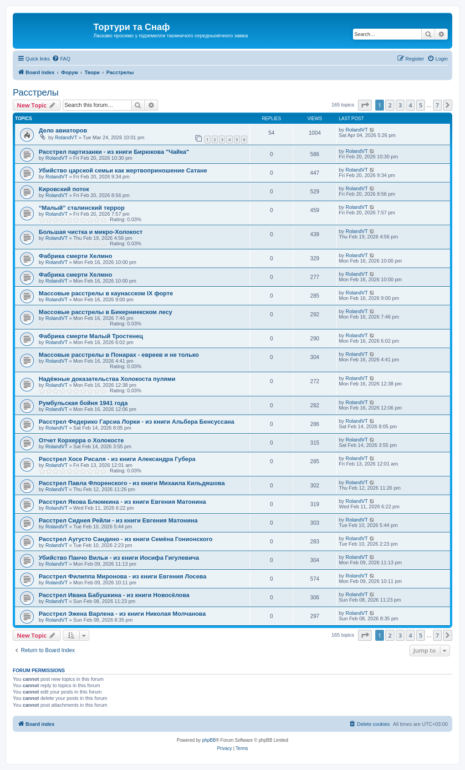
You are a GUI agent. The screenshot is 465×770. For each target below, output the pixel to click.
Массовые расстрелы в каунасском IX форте (106, 293)
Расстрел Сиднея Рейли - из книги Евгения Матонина (118, 520)
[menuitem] (61, 58)
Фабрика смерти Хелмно (75, 256)
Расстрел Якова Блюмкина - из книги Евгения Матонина (122, 501)
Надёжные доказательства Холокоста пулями (107, 378)
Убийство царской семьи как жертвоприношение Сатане (123, 170)
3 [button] (400, 105)
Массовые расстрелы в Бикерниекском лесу (105, 312)
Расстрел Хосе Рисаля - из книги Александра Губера (117, 459)
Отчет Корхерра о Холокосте (81, 440)
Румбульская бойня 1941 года (83, 403)
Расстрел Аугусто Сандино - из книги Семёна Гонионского (126, 539)
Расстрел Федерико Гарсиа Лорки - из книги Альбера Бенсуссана (136, 421)
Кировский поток (64, 189)
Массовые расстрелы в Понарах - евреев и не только (119, 354)
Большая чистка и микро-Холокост (91, 231)
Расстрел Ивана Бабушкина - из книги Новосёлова (114, 595)
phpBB (209, 740)
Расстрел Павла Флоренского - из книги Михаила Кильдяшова (132, 483)
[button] (365, 105)
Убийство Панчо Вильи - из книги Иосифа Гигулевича (119, 557)
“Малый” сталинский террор (81, 207)
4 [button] (410, 105)
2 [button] (389, 105)
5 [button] (420, 105)
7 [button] (437, 105)
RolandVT (66, 137)
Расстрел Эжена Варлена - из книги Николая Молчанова (122, 613)
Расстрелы (36, 92)
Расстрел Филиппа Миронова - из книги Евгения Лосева (122, 576)
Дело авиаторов (63, 130)
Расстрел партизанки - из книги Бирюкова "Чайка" (114, 151)
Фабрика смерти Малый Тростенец (91, 336)
